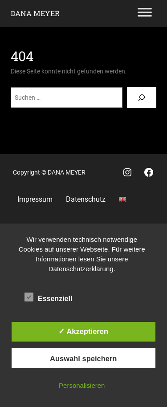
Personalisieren (82, 385)
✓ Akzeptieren (83, 331)
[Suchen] (141, 97)
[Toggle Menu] (145, 13)
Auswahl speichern (83, 358)
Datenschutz (86, 199)
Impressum (35, 199)
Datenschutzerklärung (81, 269)
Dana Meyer (35, 13)
